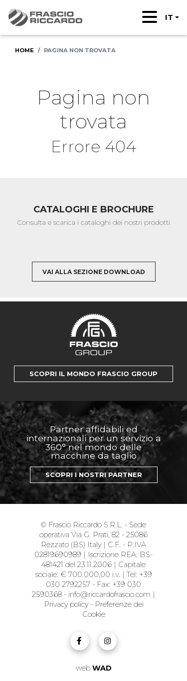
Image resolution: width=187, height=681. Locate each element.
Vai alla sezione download (93, 272)
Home (24, 50)
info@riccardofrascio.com (109, 594)
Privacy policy (67, 604)
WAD (102, 668)
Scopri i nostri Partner (93, 475)
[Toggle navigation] (149, 17)
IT (169, 17)
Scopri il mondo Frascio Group (93, 374)
